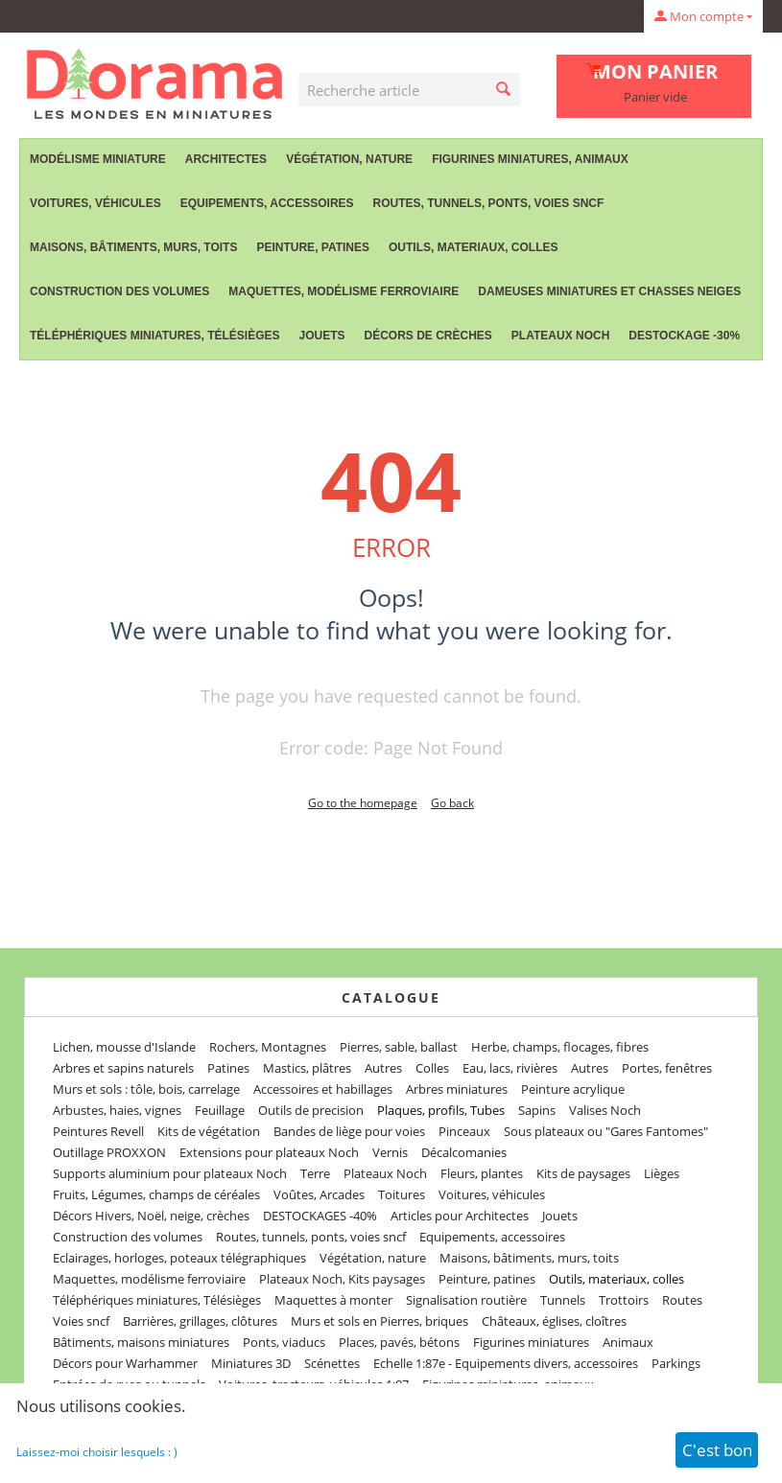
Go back (452, 803)
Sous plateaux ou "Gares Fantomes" (606, 1131)
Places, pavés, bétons (399, 1342)
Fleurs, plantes (481, 1173)
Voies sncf (81, 1321)
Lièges (661, 1173)
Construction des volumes (119, 291)
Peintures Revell (98, 1131)
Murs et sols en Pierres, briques (379, 1321)
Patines (228, 1068)
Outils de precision (311, 1110)
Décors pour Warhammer (125, 1363)
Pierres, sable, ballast (399, 1046)
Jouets (321, 335)
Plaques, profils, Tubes (441, 1110)
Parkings (676, 1363)
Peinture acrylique (573, 1089)
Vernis (390, 1152)
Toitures (401, 1194)
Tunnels (562, 1300)
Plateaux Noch (560, 335)
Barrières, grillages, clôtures (200, 1321)
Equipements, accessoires (267, 203)
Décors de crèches (428, 335)
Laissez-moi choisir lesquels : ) (97, 1452)
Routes (682, 1300)
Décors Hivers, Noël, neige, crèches (151, 1215)
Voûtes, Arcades (319, 1194)
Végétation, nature (349, 159)
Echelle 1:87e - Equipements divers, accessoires (505, 1363)
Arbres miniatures (457, 1089)
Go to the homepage (362, 803)
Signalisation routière (466, 1300)
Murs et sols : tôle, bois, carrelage (146, 1089)
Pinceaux (464, 1131)
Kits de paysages (583, 1173)
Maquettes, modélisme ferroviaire (343, 291)
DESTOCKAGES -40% (320, 1215)
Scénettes (332, 1363)
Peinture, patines (312, 247)
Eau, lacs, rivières (509, 1068)
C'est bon (717, 1450)
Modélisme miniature (98, 159)
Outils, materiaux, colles (473, 247)
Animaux (628, 1342)
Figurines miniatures (531, 1342)
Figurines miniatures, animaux (530, 159)
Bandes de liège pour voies (349, 1131)
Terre (315, 1173)
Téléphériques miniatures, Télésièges (154, 335)
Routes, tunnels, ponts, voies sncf (488, 203)
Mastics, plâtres (307, 1068)
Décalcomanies (464, 1152)
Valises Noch (605, 1110)
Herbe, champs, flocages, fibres (560, 1046)
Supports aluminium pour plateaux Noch (170, 1173)
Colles (432, 1068)
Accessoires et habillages (322, 1089)
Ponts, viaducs (284, 1342)
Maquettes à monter (333, 1300)
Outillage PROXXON (109, 1152)
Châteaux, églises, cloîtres (554, 1321)
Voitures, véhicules (95, 203)
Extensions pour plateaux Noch (269, 1152)
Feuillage (220, 1110)
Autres (383, 1068)
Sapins (537, 1110)
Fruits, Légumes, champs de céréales (156, 1194)
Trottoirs (624, 1300)
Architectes (226, 159)
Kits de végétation (208, 1131)
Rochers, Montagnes (267, 1046)
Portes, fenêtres (667, 1068)
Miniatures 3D (251, 1363)
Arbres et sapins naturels (123, 1068)
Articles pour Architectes (460, 1215)
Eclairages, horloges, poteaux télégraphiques (179, 1257)
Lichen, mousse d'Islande (124, 1046)
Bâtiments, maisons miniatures (141, 1342)
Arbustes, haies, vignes (117, 1110)
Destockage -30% (684, 335)
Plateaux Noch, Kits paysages (342, 1278)
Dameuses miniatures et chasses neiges (609, 291)
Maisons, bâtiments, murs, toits (133, 247)
